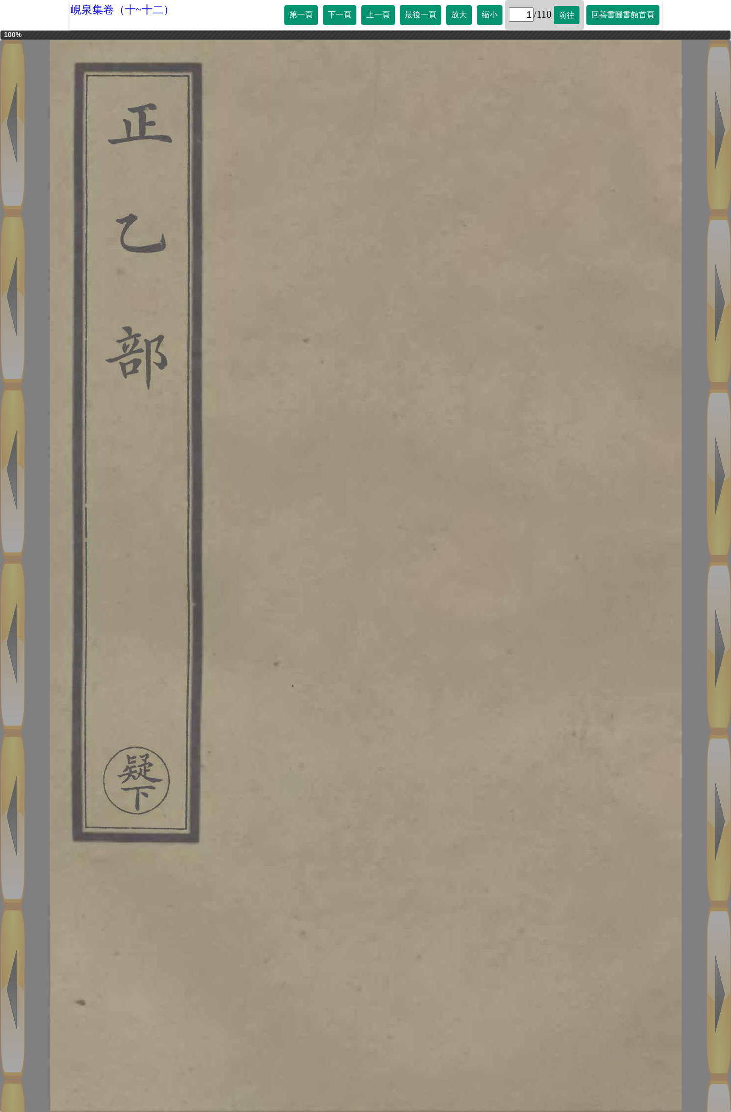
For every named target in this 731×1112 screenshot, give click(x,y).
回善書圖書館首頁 (622, 14)
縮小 (490, 14)
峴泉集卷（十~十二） (122, 9)
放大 (459, 14)
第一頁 (301, 14)
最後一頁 (420, 14)
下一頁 (339, 14)
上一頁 (378, 14)
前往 (567, 15)
